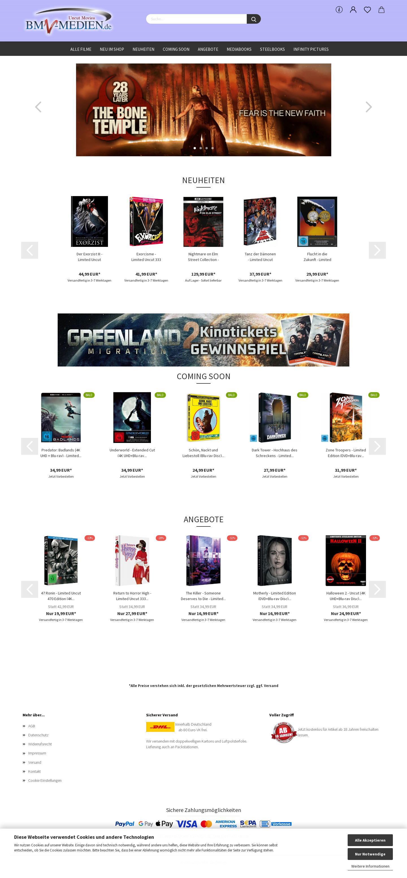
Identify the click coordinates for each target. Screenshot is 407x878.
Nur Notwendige (370, 854)
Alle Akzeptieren (370, 840)
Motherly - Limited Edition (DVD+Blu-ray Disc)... (274, 595)
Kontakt (34, 771)
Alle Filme (80, 49)
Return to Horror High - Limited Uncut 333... (132, 595)
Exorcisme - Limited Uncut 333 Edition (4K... (146, 256)
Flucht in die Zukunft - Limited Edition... (317, 256)
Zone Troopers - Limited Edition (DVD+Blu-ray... (346, 452)
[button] (38, 106)
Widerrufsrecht (40, 744)
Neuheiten (143, 49)
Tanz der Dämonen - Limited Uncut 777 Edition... (260, 256)
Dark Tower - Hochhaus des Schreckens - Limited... (274, 452)
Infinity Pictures (311, 49)
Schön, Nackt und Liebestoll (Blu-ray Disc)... (203, 452)
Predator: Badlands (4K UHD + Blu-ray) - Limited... (60, 452)
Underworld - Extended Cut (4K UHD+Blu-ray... (132, 452)
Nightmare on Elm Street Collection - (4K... (203, 256)
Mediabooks (239, 49)
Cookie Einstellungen (45, 780)
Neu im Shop (112, 49)
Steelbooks (272, 49)
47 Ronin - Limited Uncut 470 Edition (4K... (61, 595)
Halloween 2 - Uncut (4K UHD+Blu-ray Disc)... (345, 595)
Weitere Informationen (370, 866)
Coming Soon (176, 49)
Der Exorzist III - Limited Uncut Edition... (89, 256)
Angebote (208, 49)
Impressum (37, 753)
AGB (31, 725)
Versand (271, 685)
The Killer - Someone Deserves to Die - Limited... (203, 595)
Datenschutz (38, 734)
